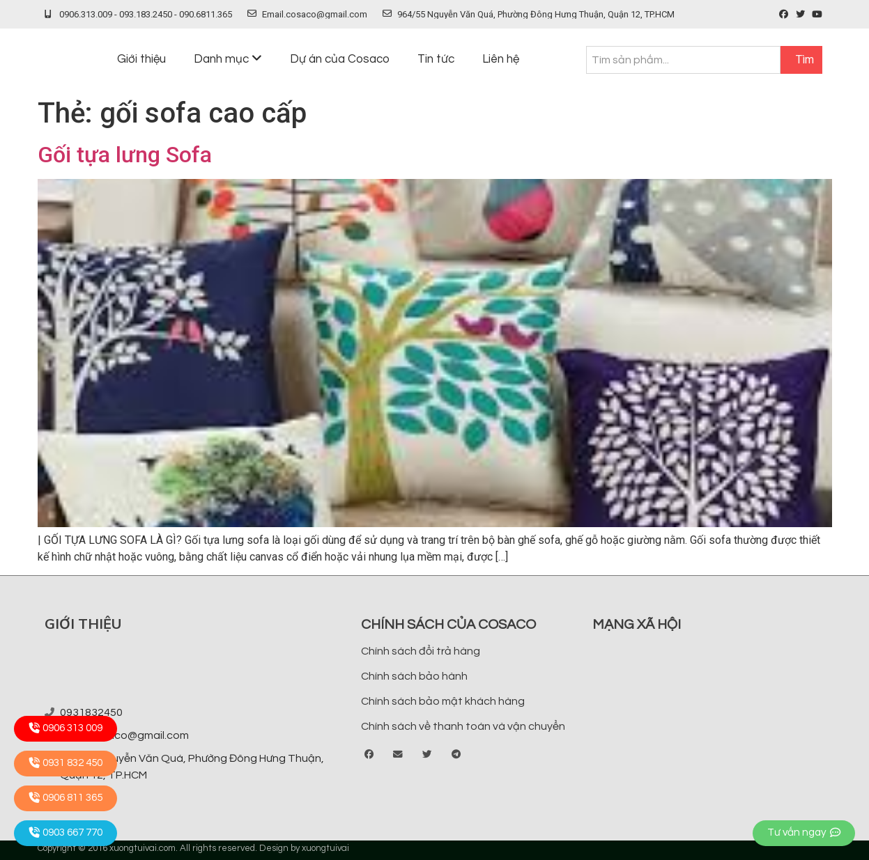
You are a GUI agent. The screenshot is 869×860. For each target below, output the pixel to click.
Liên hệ (500, 59)
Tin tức (435, 59)
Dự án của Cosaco (340, 59)
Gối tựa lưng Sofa (125, 154)
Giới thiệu (141, 59)
